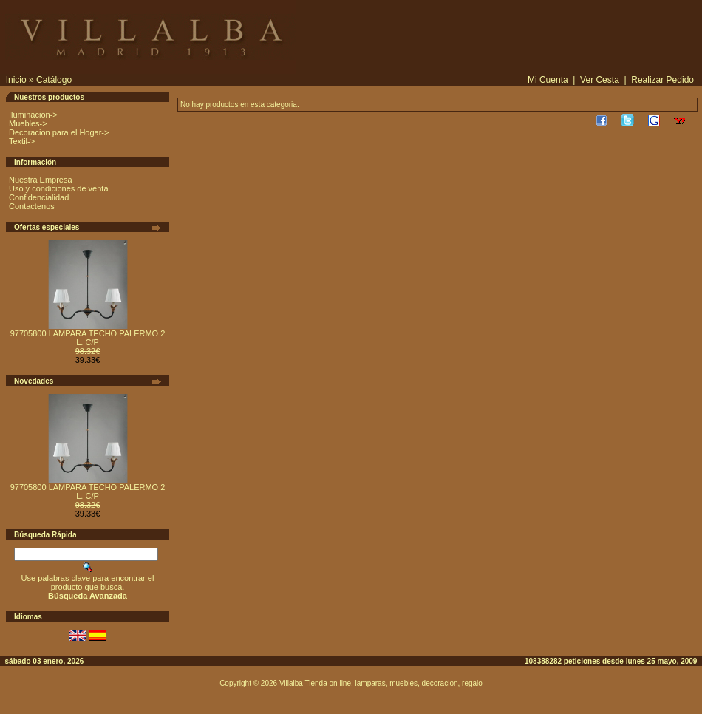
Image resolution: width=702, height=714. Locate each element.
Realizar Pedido (662, 80)
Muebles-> (28, 123)
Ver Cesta (599, 80)
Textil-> (22, 141)
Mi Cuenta (548, 80)
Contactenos (32, 206)
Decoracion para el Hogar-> (59, 132)
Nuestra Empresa (40, 179)
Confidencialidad (39, 197)
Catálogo (54, 80)
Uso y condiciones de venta (59, 188)
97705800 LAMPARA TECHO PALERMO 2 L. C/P (88, 338)
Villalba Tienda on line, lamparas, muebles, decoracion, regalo (381, 683)
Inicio (16, 80)
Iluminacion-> (33, 114)
